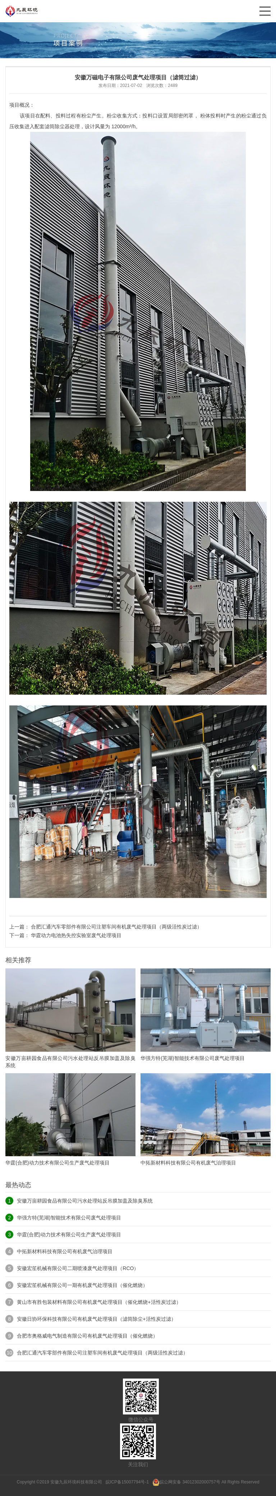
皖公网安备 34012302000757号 (186, 1482)
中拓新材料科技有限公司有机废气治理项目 (64, 1251)
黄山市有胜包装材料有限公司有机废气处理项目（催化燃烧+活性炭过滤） (99, 1302)
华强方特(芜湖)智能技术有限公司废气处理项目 (69, 1218)
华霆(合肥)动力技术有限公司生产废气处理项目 (69, 1234)
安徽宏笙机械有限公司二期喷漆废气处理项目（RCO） (78, 1268)
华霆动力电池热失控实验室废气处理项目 (76, 935)
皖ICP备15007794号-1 (127, 1482)
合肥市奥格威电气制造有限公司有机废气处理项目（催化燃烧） (87, 1336)
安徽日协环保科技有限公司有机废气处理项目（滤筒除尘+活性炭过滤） (96, 1319)
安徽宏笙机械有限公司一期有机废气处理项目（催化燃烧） (82, 1285)
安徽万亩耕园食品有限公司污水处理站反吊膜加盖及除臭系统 (85, 1201)
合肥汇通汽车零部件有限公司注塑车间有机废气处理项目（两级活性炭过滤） (116, 927)
